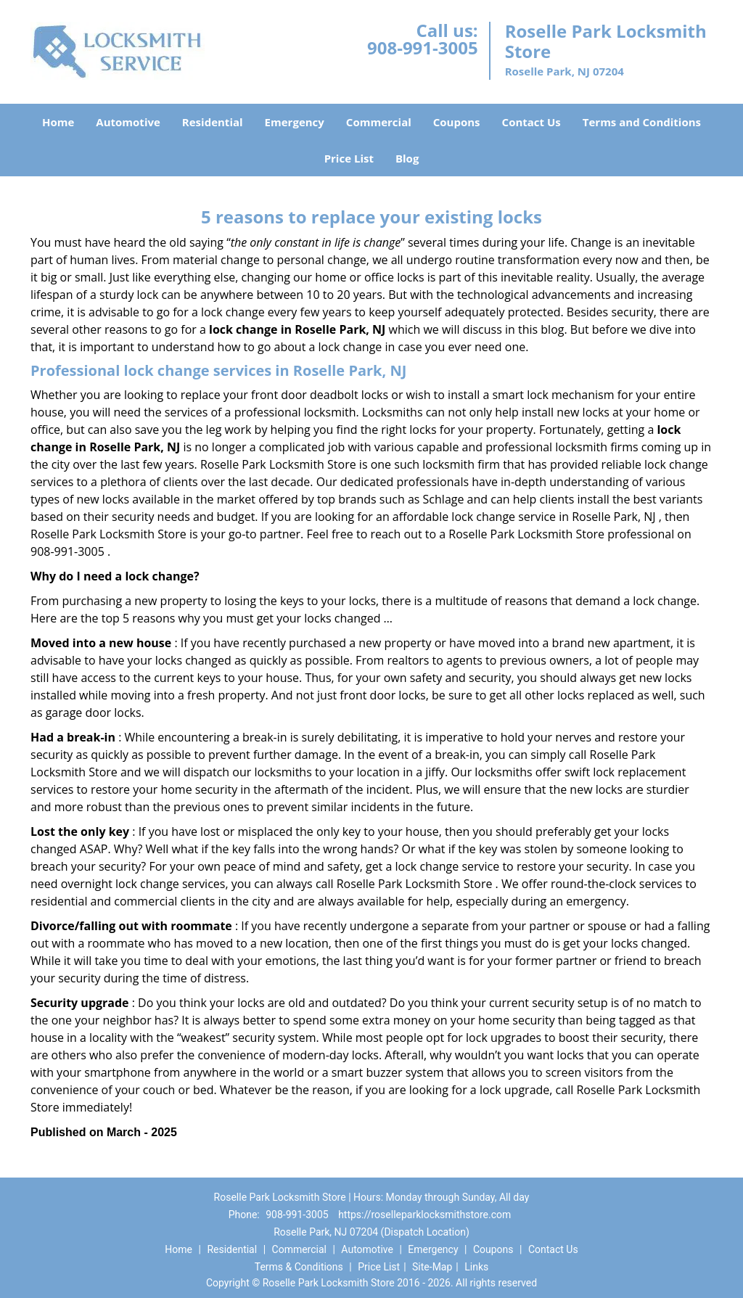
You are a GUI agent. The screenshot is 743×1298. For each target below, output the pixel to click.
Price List (349, 158)
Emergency (294, 122)
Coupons (456, 122)
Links (476, 1267)
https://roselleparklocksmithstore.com (424, 1214)
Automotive (128, 122)
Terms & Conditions (299, 1267)
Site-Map (432, 1267)
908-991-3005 (422, 47)
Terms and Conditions (642, 122)
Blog (407, 158)
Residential (212, 122)
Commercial (378, 122)
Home (58, 122)
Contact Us (531, 122)
